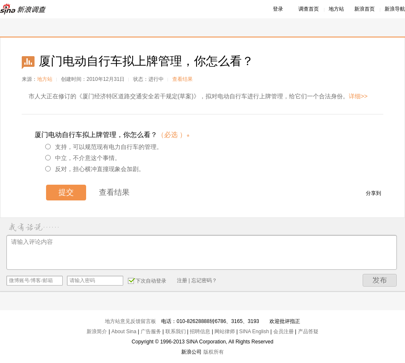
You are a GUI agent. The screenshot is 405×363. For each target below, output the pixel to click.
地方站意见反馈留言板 (130, 321)
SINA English (254, 331)
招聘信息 (200, 331)
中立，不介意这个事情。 (83, 157)
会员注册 (283, 331)
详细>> (358, 96)
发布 (379, 280)
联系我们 (175, 331)
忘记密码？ (204, 280)
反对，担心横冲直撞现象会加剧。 (95, 169)
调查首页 (308, 9)
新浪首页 (364, 9)
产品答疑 (308, 331)
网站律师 (224, 331)
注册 (182, 280)
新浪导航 (395, 9)
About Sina (123, 331)
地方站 (336, 9)
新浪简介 (97, 331)
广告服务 (151, 331)
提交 (66, 192)
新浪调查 (23, 9)
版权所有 (213, 352)
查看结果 (182, 79)
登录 (278, 9)
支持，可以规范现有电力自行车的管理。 (103, 146)
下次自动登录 (147, 280)
